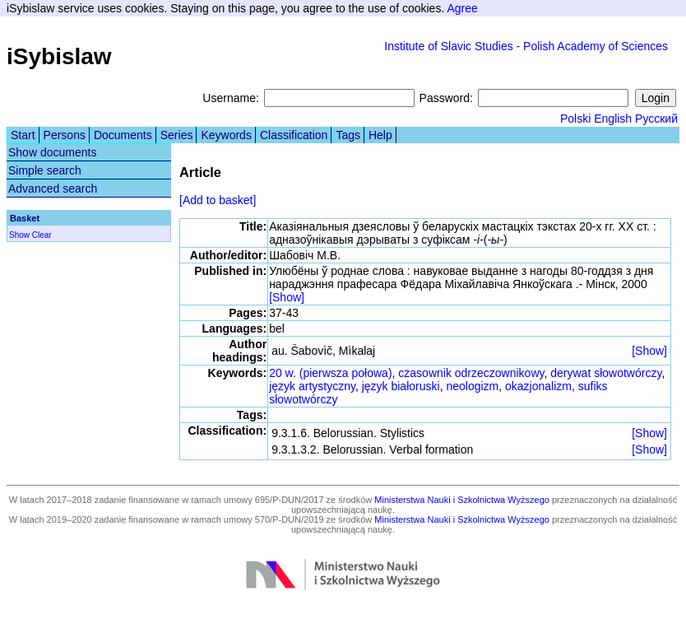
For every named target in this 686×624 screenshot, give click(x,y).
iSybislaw (59, 56)
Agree (462, 8)
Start (23, 135)
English (613, 118)
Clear (42, 235)
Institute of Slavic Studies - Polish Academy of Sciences (526, 46)
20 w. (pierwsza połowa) (330, 373)
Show (19, 235)
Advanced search (52, 188)
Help (380, 135)
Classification (293, 135)
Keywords (226, 135)
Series (176, 135)
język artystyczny (312, 386)
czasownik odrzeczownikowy (471, 373)
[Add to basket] (217, 200)
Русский (656, 118)
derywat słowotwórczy (605, 373)
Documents (123, 135)
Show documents (52, 152)
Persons (65, 135)
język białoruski (401, 386)
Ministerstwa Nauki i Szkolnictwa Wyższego (461, 500)
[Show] (286, 297)
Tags (348, 135)
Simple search (44, 170)
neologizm (472, 386)
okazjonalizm (538, 386)
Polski (575, 118)
